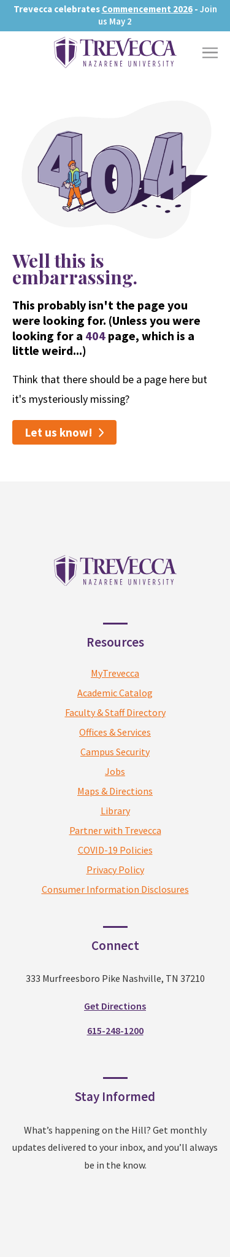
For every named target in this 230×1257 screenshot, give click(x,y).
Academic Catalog (115, 693)
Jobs (115, 771)
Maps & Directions (115, 791)
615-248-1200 (115, 1030)
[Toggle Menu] (210, 52)
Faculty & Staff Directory (115, 712)
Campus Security (115, 751)
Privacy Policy (115, 869)
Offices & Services (115, 732)
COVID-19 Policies (115, 850)
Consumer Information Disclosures (115, 889)
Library (115, 810)
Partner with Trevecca (115, 830)
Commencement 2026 (147, 9)
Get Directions (115, 1006)
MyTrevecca (115, 673)
